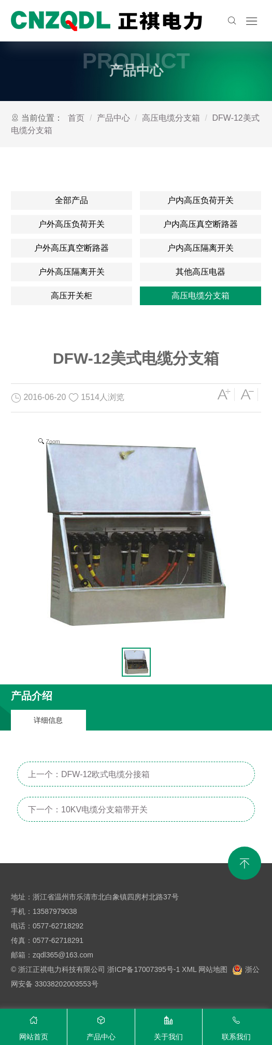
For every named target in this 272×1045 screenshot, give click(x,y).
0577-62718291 (58, 940)
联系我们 (236, 1026)
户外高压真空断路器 (71, 248)
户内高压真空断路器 (200, 224)
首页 (76, 117)
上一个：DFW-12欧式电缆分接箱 (89, 774)
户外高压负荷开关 (71, 224)
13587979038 (55, 911)
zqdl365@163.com (63, 955)
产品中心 (113, 117)
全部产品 (71, 200)
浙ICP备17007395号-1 (143, 969)
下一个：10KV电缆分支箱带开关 (88, 809)
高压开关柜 (71, 295)
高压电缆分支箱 (171, 117)
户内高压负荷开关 (200, 200)
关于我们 (168, 1026)
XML (189, 969)
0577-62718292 (58, 926)
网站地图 (212, 969)
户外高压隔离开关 (71, 271)
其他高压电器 (200, 271)
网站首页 (33, 1026)
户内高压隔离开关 (200, 248)
